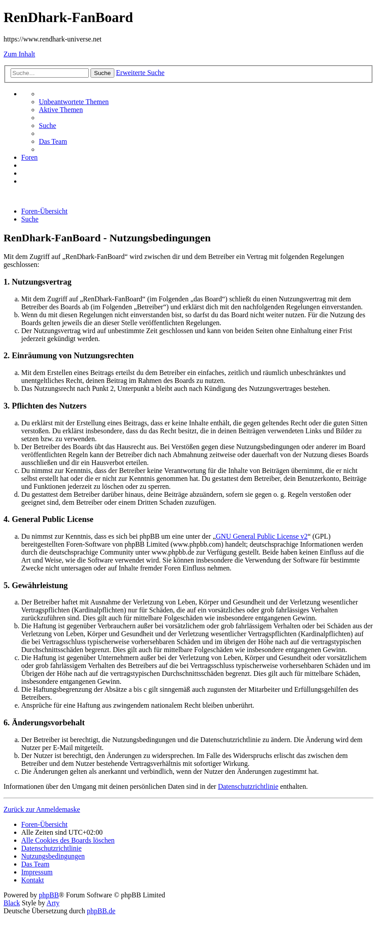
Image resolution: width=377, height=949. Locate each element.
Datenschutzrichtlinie (248, 786)
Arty (52, 903)
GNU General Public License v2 (262, 536)
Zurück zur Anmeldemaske (42, 809)
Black (12, 903)
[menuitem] (74, 101)
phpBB (49, 895)
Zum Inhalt (19, 54)
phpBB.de (101, 911)
